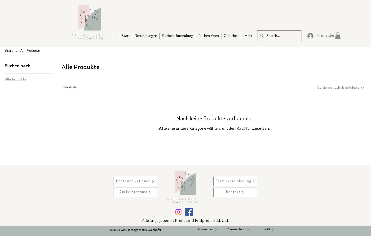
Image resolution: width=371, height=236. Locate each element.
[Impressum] (207, 229)
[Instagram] (178, 212)
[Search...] (278, 36)
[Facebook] (189, 212)
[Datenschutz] (238, 229)
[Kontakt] (235, 192)
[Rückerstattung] (135, 192)
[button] (338, 35)
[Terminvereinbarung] (235, 181)
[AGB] (269, 229)
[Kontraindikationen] (135, 181)
